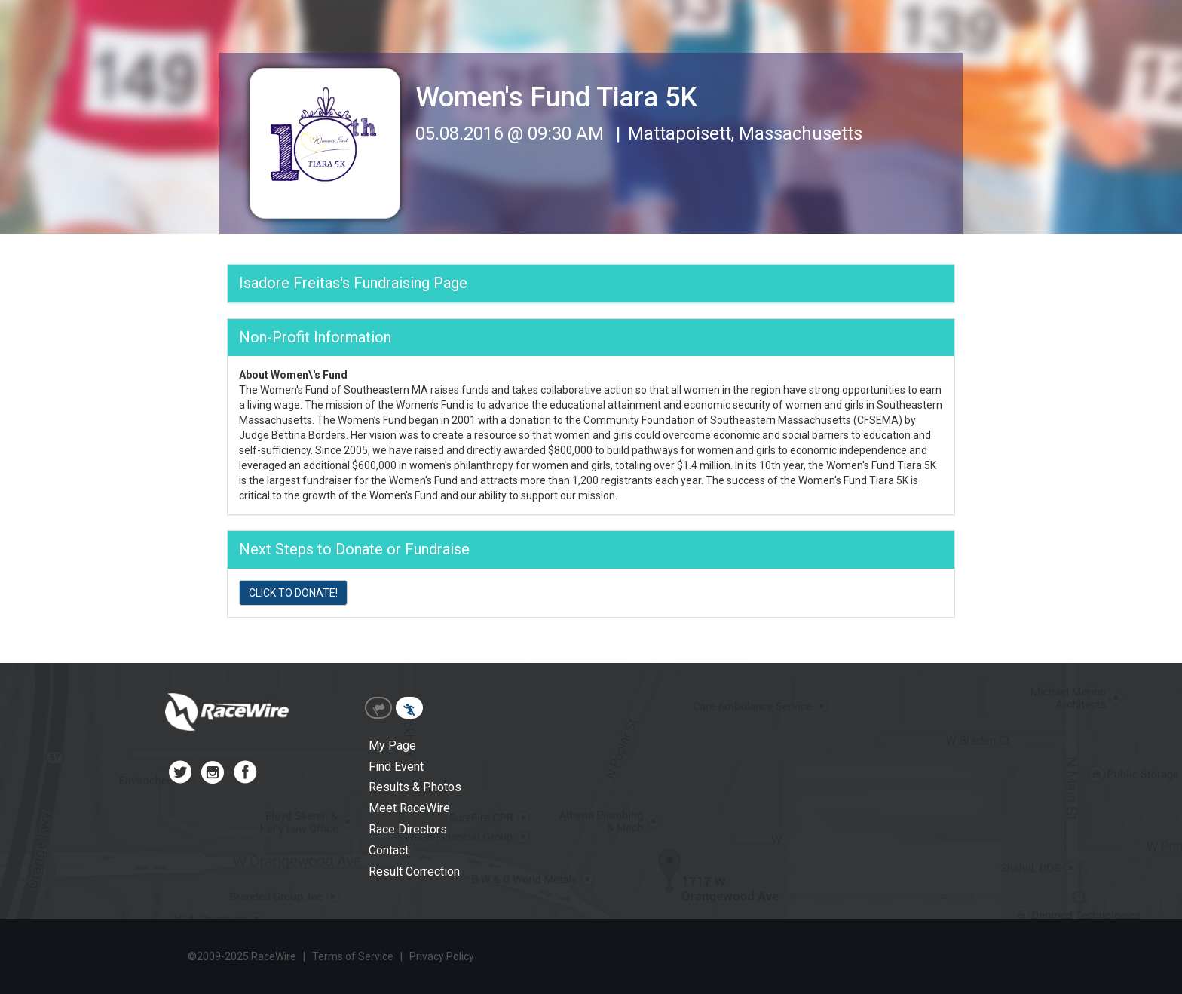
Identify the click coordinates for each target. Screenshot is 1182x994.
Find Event (396, 766)
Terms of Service (352, 956)
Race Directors (408, 829)
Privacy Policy (441, 956)
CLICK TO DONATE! (293, 593)
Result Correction (414, 871)
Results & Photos (415, 787)
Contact (389, 850)
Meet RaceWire (409, 808)
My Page (392, 745)
